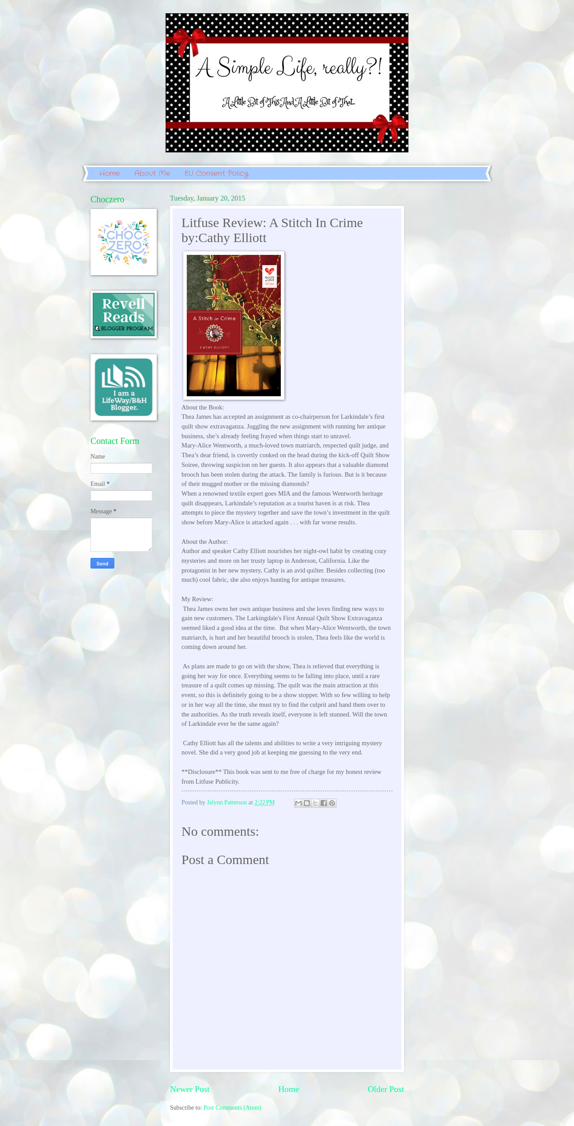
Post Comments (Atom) (232, 1107)
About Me (152, 173)
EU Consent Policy (216, 173)
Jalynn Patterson (228, 802)
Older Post (386, 1089)
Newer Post (190, 1089)
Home (109, 173)
